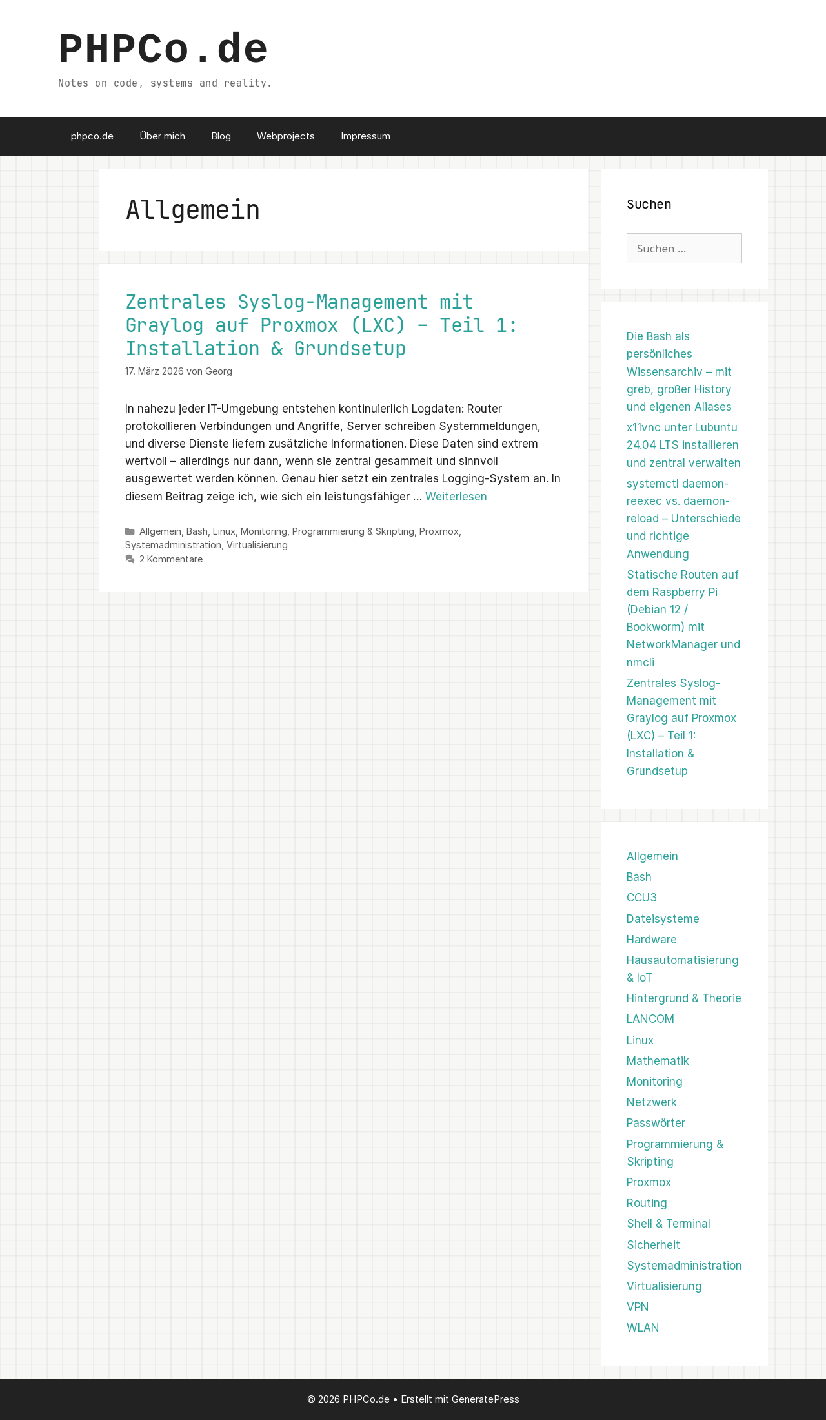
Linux (224, 531)
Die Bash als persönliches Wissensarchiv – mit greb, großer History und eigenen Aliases (679, 371)
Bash (197, 531)
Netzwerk (652, 1102)
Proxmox (439, 531)
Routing (647, 1203)
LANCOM (650, 1019)
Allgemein (160, 531)
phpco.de (92, 136)
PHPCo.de (164, 51)
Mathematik (658, 1061)
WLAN (643, 1327)
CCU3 (642, 897)
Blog (221, 136)
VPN (638, 1307)
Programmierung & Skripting (353, 531)
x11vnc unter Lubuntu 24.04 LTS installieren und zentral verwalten (684, 445)
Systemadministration (173, 544)
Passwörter (656, 1122)
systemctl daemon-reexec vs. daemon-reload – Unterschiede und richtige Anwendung (684, 519)
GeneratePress (485, 1399)
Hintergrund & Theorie (684, 998)
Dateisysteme (663, 918)
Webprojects (286, 136)
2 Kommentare (171, 558)
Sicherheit (653, 1245)
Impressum (365, 136)
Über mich (162, 136)
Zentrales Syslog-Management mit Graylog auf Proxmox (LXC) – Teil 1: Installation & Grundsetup (321, 325)
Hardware (652, 939)
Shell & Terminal (668, 1223)
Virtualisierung (257, 544)
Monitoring (264, 531)
